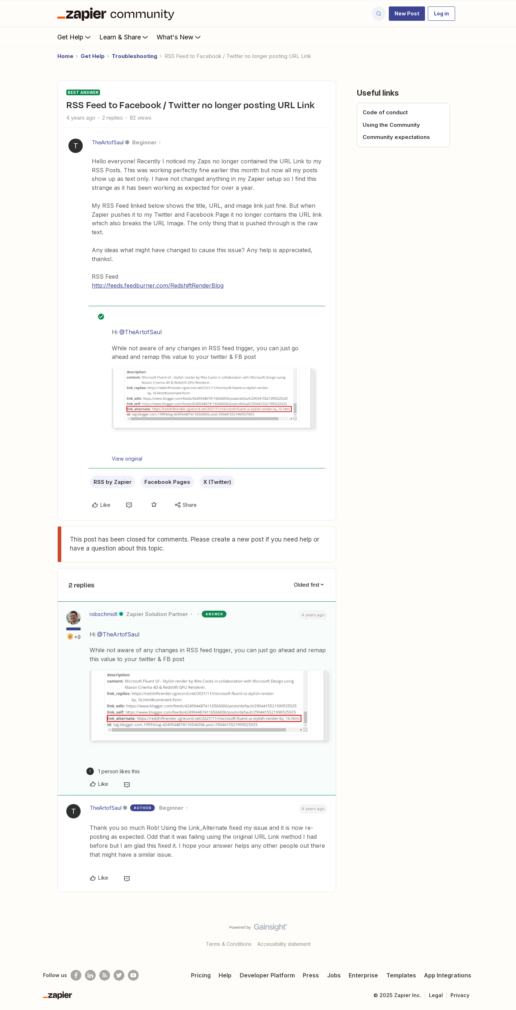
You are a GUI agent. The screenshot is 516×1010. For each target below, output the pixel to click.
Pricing (201, 975)
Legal (436, 995)
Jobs (334, 975)
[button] (407, 13)
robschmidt (104, 614)
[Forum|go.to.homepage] (117, 13)
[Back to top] (501, 933)
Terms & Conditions (229, 944)
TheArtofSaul (108, 142)
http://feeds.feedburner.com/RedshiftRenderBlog (158, 285)
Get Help (74, 37)
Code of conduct (385, 112)
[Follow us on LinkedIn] (90, 975)
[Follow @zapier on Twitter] (119, 975)
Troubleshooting (134, 56)
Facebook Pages (167, 481)
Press (311, 975)
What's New (179, 37)
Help (225, 975)
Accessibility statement (284, 944)
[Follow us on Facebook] (76, 975)
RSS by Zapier (113, 481)
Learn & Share (124, 37)
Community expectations (396, 137)
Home (65, 56)
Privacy (459, 995)
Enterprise (363, 975)
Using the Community (391, 124)
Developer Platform (267, 975)
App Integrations (447, 975)
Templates (401, 975)
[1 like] (113, 771)
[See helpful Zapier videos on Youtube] (133, 975)
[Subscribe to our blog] (104, 975)
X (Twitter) (217, 481)
